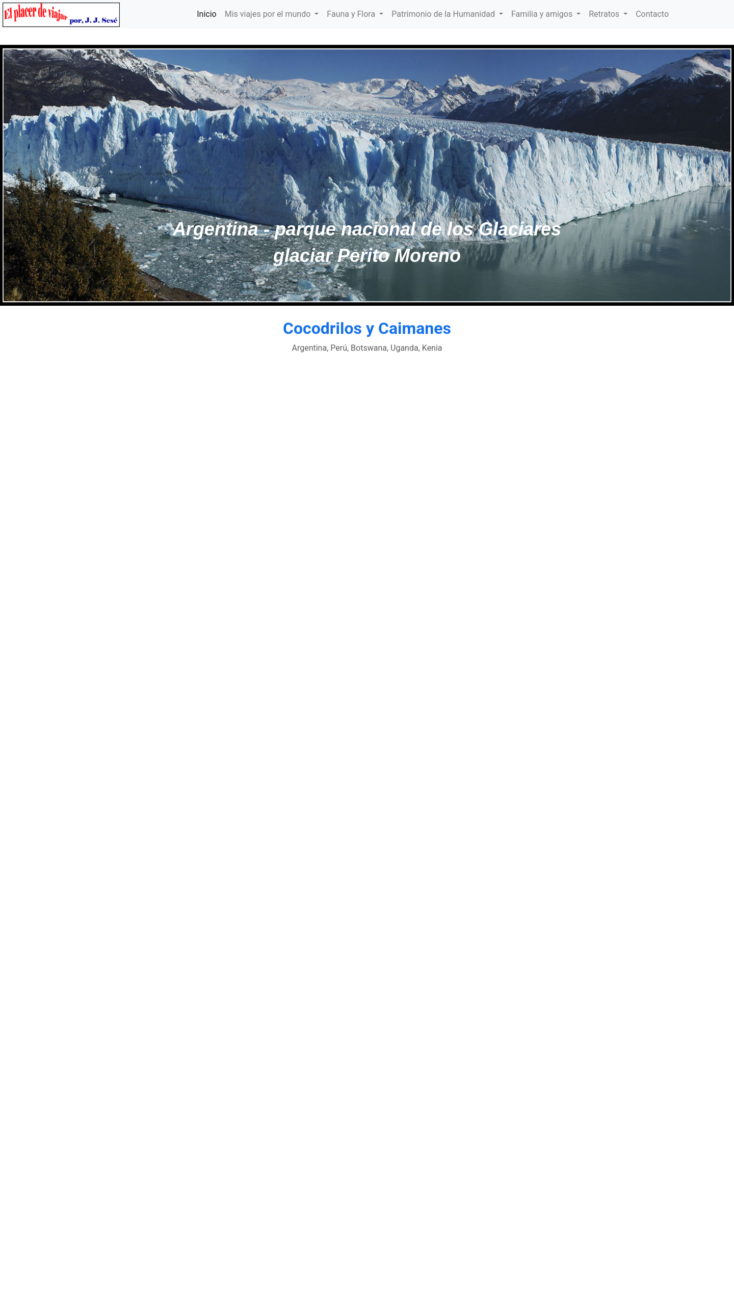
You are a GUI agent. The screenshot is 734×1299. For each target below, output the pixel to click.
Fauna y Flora (352, 14)
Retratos (605, 14)
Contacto (652, 14)
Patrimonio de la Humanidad (444, 14)
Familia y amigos (542, 14)
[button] (55, 175)
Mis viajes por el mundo (269, 14)
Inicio (206, 14)
